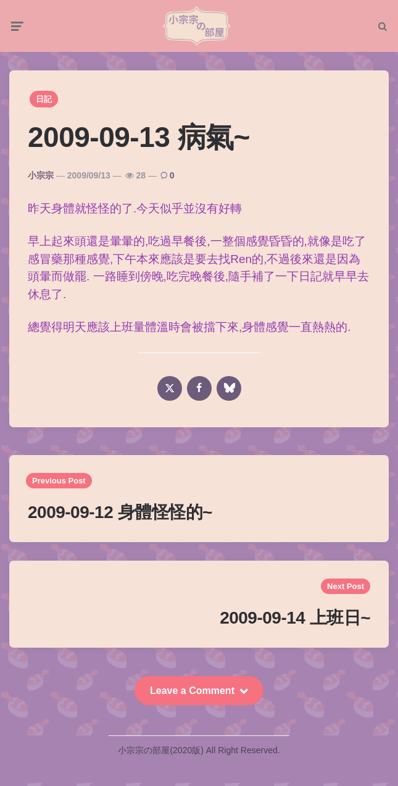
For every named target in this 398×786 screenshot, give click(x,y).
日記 (44, 102)
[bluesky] (229, 391)
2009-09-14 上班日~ (295, 620)
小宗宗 (41, 178)
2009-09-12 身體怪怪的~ (120, 515)
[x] (169, 391)
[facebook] (199, 391)
